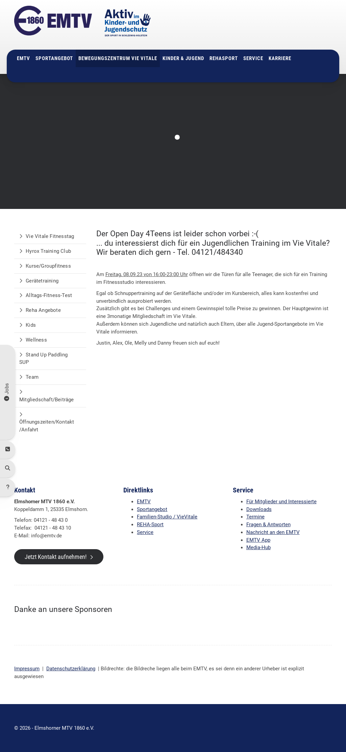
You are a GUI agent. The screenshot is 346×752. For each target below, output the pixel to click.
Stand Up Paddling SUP (43, 359)
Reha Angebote (43, 310)
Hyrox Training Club (48, 251)
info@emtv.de (268, 37)
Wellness (36, 340)
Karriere (280, 58)
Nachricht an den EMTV (273, 532)
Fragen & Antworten (268, 524)
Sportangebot (54, 58)
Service (253, 58)
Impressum (27, 669)
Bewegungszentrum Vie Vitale (117, 58)
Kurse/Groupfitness (48, 266)
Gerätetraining (42, 281)
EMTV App (258, 540)
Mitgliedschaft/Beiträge (46, 400)
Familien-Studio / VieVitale (167, 517)
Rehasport (223, 58)
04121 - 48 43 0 (274, 29)
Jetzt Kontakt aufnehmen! (55, 556)
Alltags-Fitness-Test (49, 295)
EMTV (23, 58)
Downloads (259, 509)
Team (32, 377)
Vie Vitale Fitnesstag (50, 236)
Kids (31, 325)
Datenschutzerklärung (70, 669)
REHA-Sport (150, 524)
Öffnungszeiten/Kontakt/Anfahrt (46, 426)
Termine (255, 517)
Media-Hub (258, 547)
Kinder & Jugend (183, 58)
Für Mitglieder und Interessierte (281, 502)
